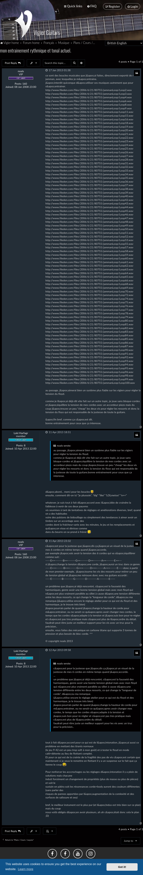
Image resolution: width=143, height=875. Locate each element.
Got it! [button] (122, 866)
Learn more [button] (25, 869)
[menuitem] (91, 6)
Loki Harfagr (21, 431)
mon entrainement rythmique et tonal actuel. (35, 49)
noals (21, 70)
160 (24, 82)
